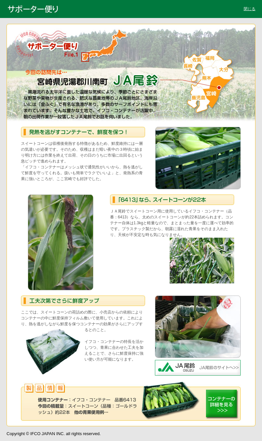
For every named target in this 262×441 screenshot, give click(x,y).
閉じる (249, 9)
